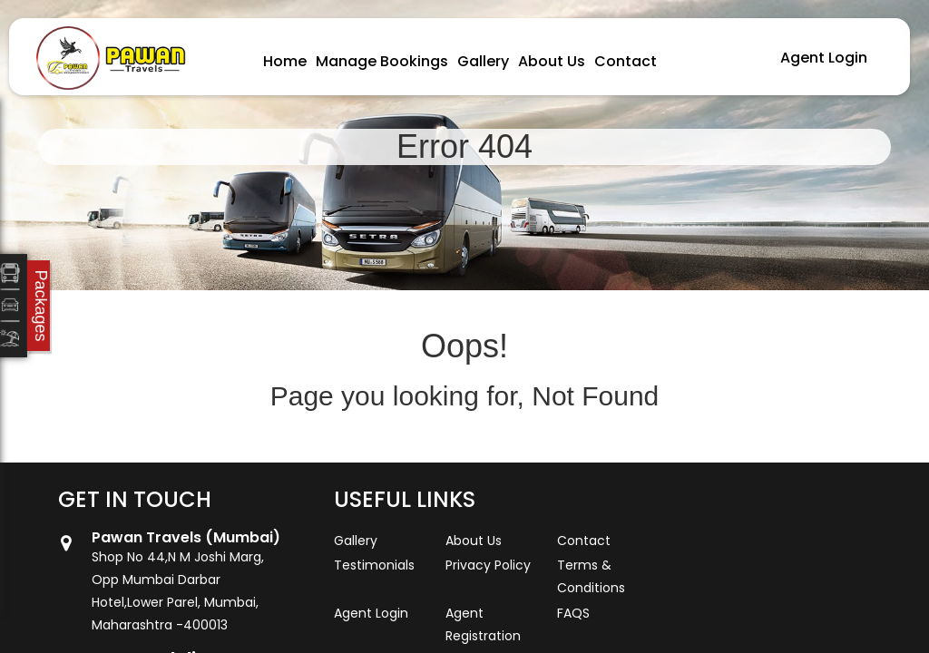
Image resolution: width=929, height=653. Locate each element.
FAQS (573, 613)
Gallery (483, 61)
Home (285, 61)
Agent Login (823, 57)
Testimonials (374, 565)
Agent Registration (483, 624)
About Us (551, 61)
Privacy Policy (488, 565)
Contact (625, 61)
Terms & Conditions (591, 576)
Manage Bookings (382, 61)
